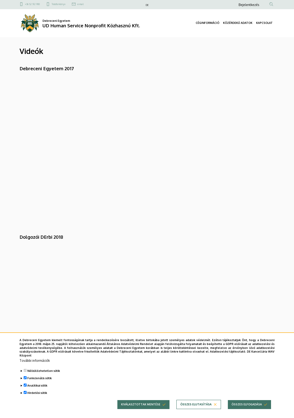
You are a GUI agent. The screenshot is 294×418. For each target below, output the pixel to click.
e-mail (80, 4)
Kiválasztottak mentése (140, 404)
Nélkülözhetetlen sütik (43, 371)
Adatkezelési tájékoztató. (228, 351)
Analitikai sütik (37, 385)
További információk (35, 360)
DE (147, 5)
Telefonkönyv (58, 4)
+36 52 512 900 (32, 4)
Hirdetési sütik (37, 393)
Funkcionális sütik (39, 378)
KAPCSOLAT (264, 23)
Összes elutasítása (196, 404)
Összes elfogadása (247, 404)
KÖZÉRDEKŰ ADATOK (237, 23)
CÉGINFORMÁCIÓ (207, 23)
